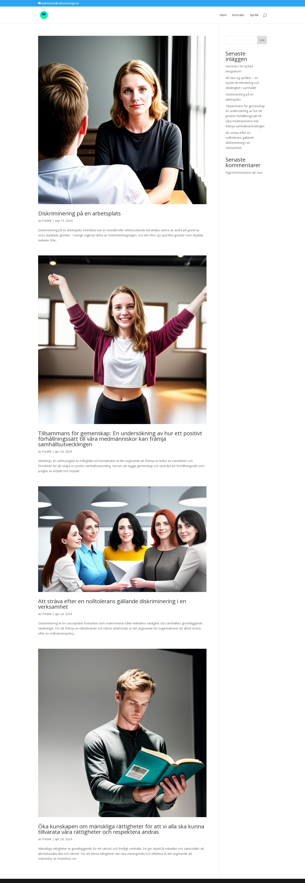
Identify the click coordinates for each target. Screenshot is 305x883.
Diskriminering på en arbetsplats (79, 213)
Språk (254, 15)
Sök (262, 40)
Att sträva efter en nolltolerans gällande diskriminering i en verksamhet (112, 603)
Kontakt (238, 15)
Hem (223, 15)
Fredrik (46, 221)
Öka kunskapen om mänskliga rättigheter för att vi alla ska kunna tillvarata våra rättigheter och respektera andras (121, 829)
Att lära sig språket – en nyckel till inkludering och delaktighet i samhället (242, 83)
